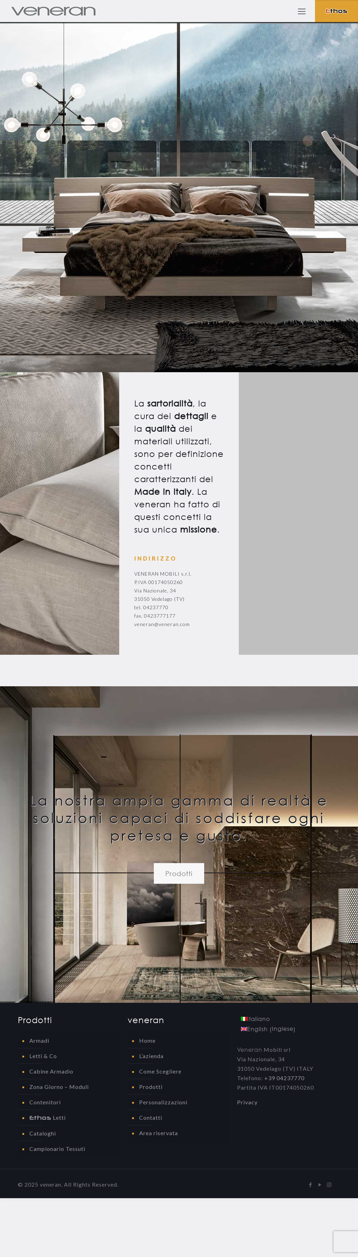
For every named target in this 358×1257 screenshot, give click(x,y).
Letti (47, 1117)
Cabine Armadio (51, 1071)
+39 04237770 (284, 1078)
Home (147, 1040)
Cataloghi (42, 1133)
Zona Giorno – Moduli (59, 1086)
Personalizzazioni (163, 1102)
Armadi (39, 1040)
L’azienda (151, 1056)
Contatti (150, 1117)
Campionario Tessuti (57, 1148)
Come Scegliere (160, 1071)
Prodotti (151, 1086)
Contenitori (45, 1102)
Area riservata (158, 1133)
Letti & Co (43, 1056)
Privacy (247, 1102)
